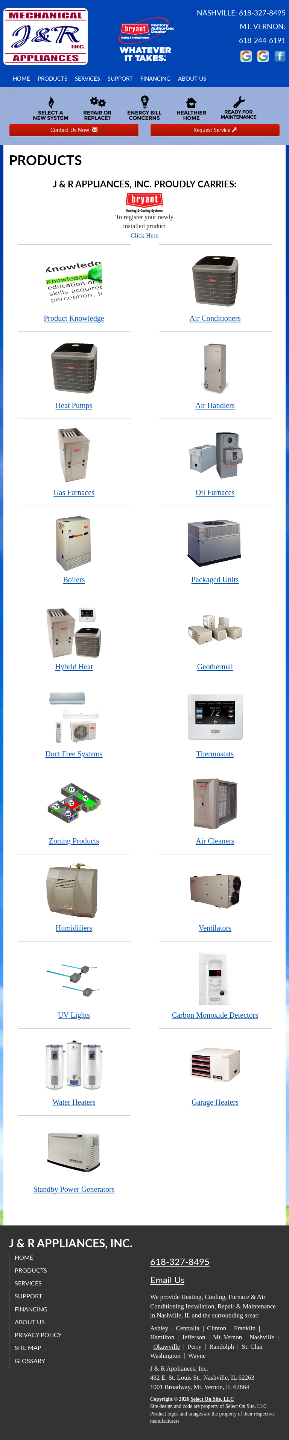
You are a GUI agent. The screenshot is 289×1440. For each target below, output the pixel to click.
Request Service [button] (215, 130)
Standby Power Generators (74, 1158)
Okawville (167, 1346)
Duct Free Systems (74, 723)
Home (21, 78)
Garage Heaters (215, 1071)
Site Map (28, 1347)
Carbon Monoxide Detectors (215, 984)
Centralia (187, 1328)
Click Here (144, 235)
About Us (192, 78)
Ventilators (215, 897)
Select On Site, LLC (212, 1399)
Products (52, 78)
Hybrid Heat (74, 636)
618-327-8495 (180, 1261)
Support (120, 78)
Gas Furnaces (74, 461)
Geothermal (215, 636)
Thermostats (215, 723)
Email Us (167, 1279)
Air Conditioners (215, 287)
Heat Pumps (74, 374)
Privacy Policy (38, 1334)
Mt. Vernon (227, 1337)
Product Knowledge (74, 287)
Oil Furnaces (215, 461)
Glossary (30, 1360)
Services (87, 78)
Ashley (159, 1328)
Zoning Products (74, 810)
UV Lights (74, 984)
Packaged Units (215, 549)
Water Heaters (74, 1071)
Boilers (74, 549)
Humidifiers (74, 897)
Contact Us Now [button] (73, 130)
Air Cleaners (215, 810)
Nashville (262, 1337)
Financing (155, 78)
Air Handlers (215, 374)
